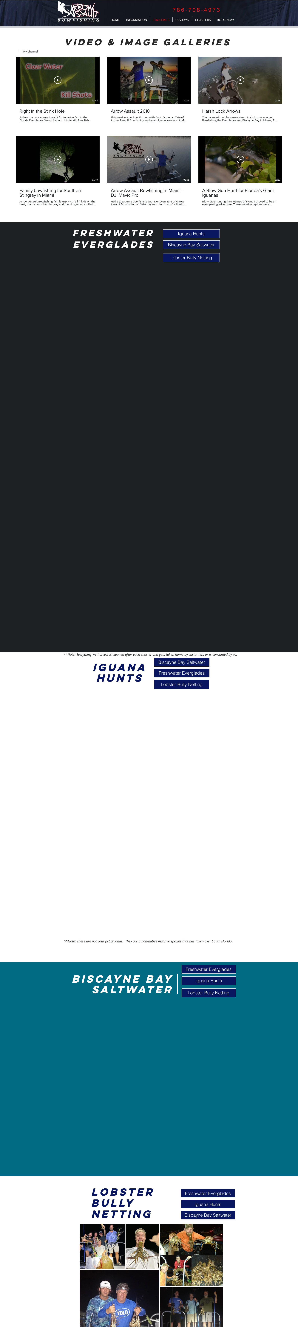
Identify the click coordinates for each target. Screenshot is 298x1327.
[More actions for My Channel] (28, 51)
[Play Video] (57, 80)
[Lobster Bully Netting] (191, 257)
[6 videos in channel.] (149, 131)
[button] (28, 51)
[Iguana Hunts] (191, 233)
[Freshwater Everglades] (181, 673)
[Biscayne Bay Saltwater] (191, 244)
